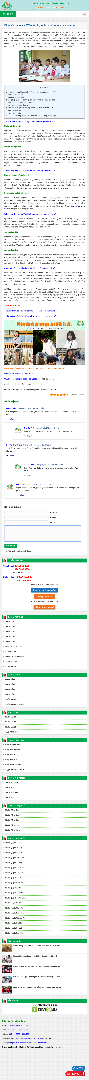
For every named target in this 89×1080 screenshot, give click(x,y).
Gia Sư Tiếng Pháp (12, 825)
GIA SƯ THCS (14, 675)
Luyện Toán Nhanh (12, 661)
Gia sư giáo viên (14, 110)
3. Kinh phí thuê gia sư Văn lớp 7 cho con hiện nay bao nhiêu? (30, 108)
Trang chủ (8, 14)
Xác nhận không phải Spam (19, 551)
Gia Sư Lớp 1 (10, 621)
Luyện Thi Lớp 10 (11, 699)
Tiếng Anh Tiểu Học (12, 750)
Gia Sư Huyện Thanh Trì (14, 908)
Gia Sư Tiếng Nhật (12, 820)
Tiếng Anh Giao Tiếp (13, 765)
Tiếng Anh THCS (11, 755)
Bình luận (10, 546)
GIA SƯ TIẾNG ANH (16, 740)
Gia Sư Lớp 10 (10, 717)
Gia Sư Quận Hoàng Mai (14, 873)
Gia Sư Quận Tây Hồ (13, 888)
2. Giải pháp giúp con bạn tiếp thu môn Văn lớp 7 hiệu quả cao (30, 100)
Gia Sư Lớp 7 (10, 684)
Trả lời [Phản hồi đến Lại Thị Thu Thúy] (11, 456)
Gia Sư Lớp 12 (10, 727)
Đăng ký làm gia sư (44, 607)
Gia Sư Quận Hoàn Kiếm (14, 868)
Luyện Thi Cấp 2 (11, 666)
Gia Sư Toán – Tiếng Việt (14, 656)
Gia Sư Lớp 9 (10, 694)
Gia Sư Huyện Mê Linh (13, 928)
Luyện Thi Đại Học (12, 732)
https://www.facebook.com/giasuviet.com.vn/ (28, 1043)
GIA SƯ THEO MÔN (16, 778)
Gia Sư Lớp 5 (10, 641)
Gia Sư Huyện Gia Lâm (13, 903)
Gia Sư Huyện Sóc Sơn (14, 933)
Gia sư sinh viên (14, 113)
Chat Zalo (78, 1068)
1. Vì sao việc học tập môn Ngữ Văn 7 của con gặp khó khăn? (30, 92)
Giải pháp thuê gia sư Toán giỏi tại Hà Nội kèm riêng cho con (36, 977)
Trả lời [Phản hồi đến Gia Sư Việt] (29, 436)
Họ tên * (53, 512)
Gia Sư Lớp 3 (10, 631)
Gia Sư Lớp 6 (10, 679)
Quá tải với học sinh (16, 97)
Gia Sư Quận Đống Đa (13, 853)
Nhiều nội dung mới (16, 95)
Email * (53, 517)
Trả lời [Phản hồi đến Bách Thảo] (11, 419)
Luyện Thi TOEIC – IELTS (14, 770)
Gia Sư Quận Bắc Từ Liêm (15, 893)
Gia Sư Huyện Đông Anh (14, 913)
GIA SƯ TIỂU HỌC (15, 617)
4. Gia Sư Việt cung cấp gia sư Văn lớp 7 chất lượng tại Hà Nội (31, 116)
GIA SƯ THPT (14, 712)
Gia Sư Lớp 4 (10, 636)
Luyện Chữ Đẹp (11, 651)
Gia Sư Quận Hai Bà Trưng (15, 858)
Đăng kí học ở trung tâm (44, 590)
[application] (44, 342)
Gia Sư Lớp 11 (10, 722)
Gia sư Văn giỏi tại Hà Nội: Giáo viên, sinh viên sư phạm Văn (36, 946)
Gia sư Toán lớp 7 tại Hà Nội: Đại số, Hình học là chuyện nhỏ (31, 311)
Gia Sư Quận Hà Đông (13, 863)
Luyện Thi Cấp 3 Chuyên (14, 704)
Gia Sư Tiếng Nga (12, 815)
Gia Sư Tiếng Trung (12, 830)
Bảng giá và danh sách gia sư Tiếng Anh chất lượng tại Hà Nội (37, 987)
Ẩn (48, 87)
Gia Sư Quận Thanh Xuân (15, 883)
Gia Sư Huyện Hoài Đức (14, 923)
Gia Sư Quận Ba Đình (13, 843)
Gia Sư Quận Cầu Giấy (13, 848)
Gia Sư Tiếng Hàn (12, 810)
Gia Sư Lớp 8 (10, 689)
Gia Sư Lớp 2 (10, 626)
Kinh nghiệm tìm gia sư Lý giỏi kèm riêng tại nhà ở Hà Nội (35, 956)
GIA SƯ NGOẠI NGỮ (16, 806)
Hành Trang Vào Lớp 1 (13, 646)
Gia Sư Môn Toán (11, 782)
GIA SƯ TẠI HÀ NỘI (16, 838)
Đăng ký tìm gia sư (44, 596)
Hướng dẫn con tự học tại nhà (20, 102)
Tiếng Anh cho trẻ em (13, 744)
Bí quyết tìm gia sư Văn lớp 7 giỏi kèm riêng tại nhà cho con (39, 25)
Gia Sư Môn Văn (11, 797)
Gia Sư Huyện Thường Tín (15, 918)
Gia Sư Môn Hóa (11, 792)
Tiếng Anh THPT (11, 760)
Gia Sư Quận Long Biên (14, 878)
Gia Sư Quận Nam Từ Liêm (15, 898)
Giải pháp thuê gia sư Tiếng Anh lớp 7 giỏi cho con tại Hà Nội (31, 316)
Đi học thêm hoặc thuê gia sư (20, 105)
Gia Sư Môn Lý (10, 787)
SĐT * (52, 522)
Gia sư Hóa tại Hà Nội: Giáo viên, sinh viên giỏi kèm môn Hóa (36, 966)
